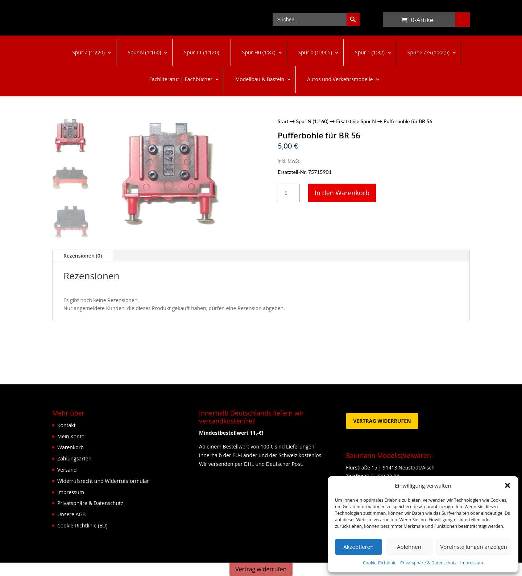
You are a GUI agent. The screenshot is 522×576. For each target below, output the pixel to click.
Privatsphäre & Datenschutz (428, 563)
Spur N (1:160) (144, 52)
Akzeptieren (358, 546)
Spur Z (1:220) (88, 52)
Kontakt (66, 425)
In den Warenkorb (342, 192)
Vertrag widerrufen (382, 420)
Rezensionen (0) (82, 255)
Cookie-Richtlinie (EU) (82, 525)
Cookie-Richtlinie (380, 563)
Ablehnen (409, 546)
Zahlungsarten (74, 458)
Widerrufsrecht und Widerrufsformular (103, 480)
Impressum (471, 563)
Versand (67, 469)
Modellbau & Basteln (259, 79)
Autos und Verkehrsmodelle (340, 79)
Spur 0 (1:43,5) (315, 52)
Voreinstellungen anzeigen (473, 546)
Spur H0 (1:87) (259, 52)
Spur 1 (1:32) (370, 52)
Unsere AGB (71, 514)
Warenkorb (390, 21)
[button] (507, 485)
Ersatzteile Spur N (356, 121)
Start (283, 121)
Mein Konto (70, 436)
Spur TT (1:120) (201, 52)
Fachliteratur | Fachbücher (180, 79)
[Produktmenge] (288, 193)
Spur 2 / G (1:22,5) (428, 52)
